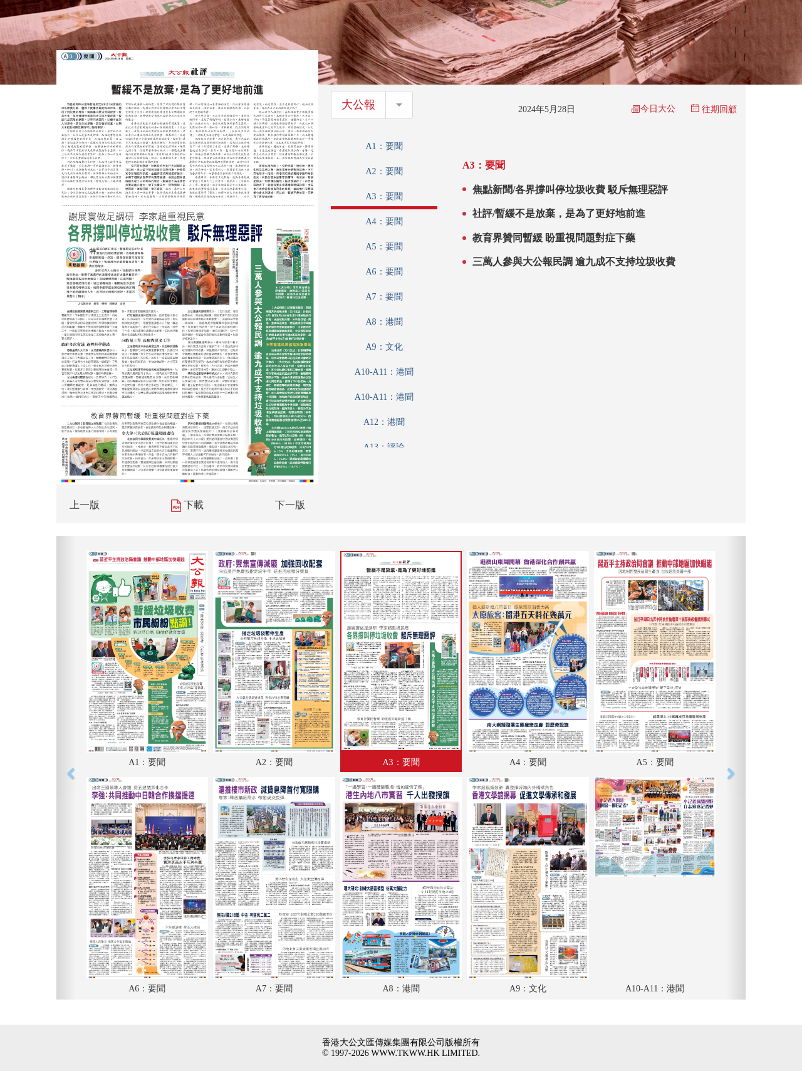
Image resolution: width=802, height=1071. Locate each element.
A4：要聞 (383, 221)
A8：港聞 (383, 322)
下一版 (290, 504)
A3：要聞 (383, 196)
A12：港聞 (384, 422)
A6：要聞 (383, 271)
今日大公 (653, 108)
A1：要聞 (383, 146)
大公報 (358, 104)
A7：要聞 (383, 296)
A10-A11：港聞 (384, 372)
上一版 (85, 504)
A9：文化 (383, 347)
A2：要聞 (383, 171)
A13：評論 (384, 447)
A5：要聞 (383, 246)
